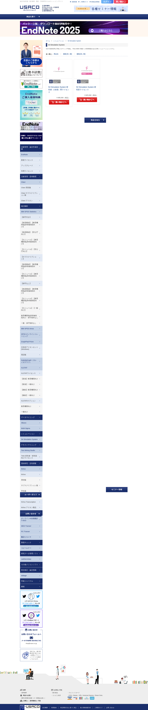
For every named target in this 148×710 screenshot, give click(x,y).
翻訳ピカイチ (26, 537)
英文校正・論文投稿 (28, 570)
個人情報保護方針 (85, 707)
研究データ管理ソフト (29, 553)
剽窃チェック (26, 542)
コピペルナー (26, 548)
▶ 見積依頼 (73, 2)
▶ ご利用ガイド (83, 2)
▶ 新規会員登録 (94, 2)
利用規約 (54, 707)
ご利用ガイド (98, 707)
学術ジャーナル (27, 581)
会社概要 (45, 707)
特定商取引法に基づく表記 (68, 707)
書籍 (23, 586)
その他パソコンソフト (29, 564)
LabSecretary (26, 559)
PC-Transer (25, 531)
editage (24, 575)
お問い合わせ (110, 707)
